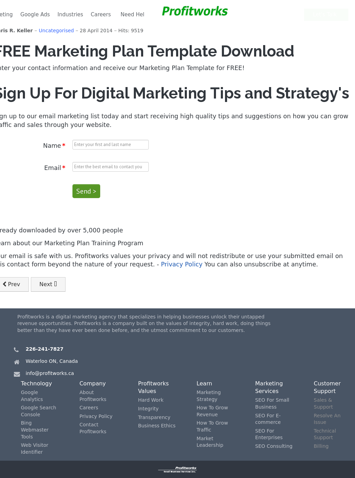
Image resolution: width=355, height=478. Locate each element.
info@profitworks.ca (50, 373)
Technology (36, 383)
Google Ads (35, 14)
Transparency (154, 417)
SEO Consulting (274, 446)
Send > (86, 191)
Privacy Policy (181, 264)
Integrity (148, 408)
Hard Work (150, 400)
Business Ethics (156, 425)
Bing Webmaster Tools (35, 429)
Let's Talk (327, 14)
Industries (70, 14)
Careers (101, 14)
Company (92, 383)
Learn (204, 383)
